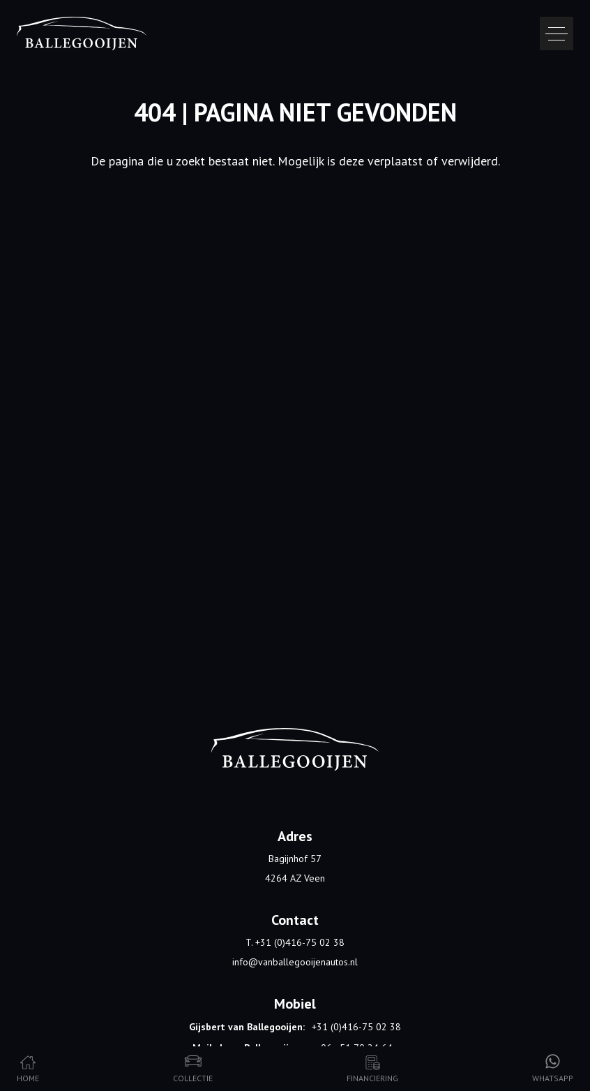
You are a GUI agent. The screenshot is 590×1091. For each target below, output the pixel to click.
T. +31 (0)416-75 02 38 (295, 942)
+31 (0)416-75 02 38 (356, 1027)
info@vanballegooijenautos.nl (295, 962)
